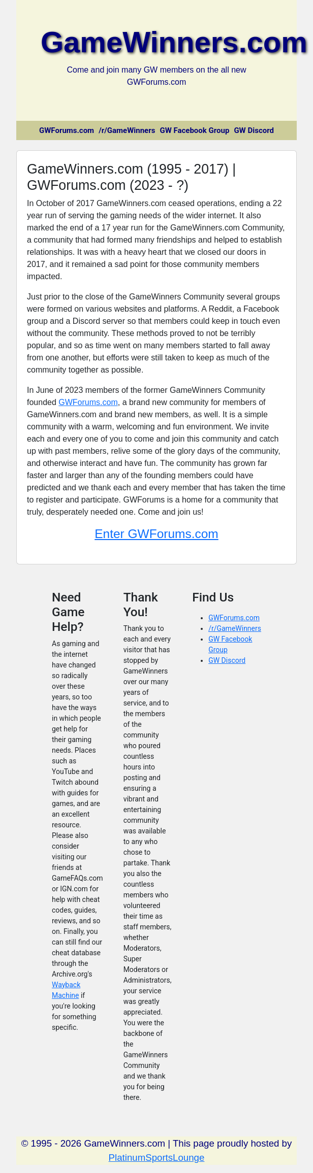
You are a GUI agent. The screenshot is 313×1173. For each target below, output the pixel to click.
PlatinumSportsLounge (157, 1157)
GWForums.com (66, 130)
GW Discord (254, 130)
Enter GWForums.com (156, 534)
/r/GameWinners (127, 130)
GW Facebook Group (194, 130)
